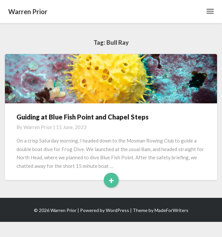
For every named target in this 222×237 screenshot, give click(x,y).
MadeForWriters (171, 210)
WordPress (117, 210)
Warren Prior (37, 127)
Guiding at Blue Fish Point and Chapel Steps (82, 117)
